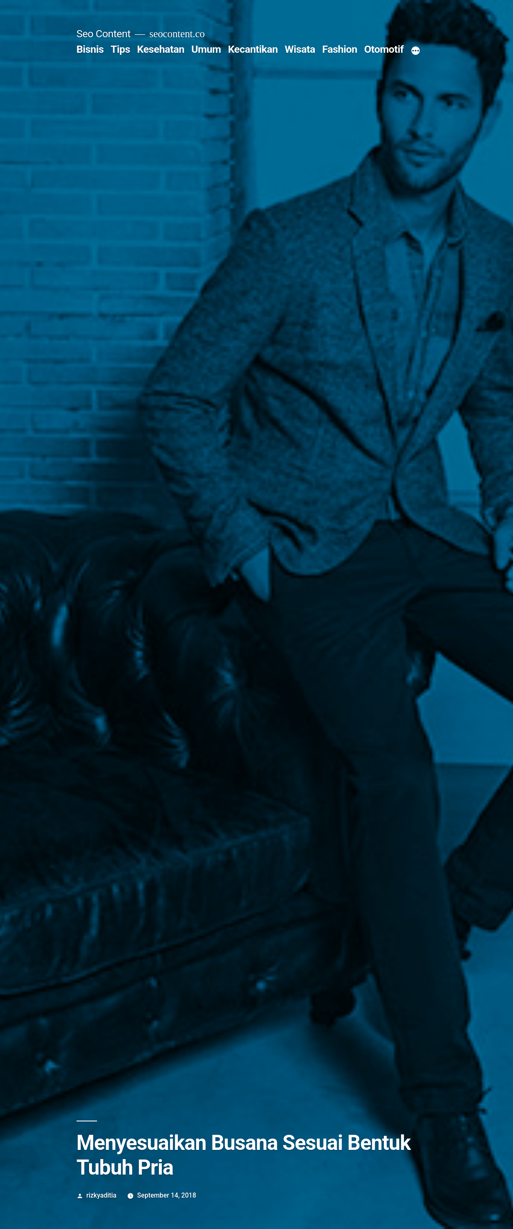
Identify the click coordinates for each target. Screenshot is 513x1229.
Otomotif (383, 49)
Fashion (339, 49)
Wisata (300, 49)
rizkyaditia (102, 1195)
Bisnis (90, 49)
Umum (206, 49)
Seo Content (104, 34)
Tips (120, 49)
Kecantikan (253, 49)
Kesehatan (160, 49)
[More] (416, 51)
